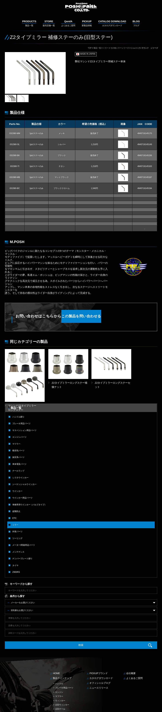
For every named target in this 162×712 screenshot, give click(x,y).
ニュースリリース (98, 662)
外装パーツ (17, 507)
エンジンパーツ (19, 413)
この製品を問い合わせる (106, 316)
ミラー (106, 48)
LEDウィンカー (62, 679)
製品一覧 (29, 23)
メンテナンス (18, 527)
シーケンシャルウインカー (24, 460)
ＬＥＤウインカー (20, 453)
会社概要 (131, 648)
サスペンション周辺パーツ (24, 407)
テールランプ (18, 447)
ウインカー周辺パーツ (22, 473)
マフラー (16, 420)
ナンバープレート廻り (22, 534)
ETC (14, 493)
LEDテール (60, 684)
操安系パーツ (18, 433)
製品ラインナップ (62, 653)
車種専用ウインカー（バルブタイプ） (29, 480)
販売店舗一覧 (49, 23)
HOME (56, 648)
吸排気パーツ (18, 427)
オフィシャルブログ (100, 657)
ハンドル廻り (18, 393)
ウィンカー (60, 675)
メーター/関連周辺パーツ (23, 520)
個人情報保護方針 (137, 707)
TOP (90, 48)
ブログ (136, 23)
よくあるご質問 (68, 23)
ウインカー (17, 467)
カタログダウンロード (112, 23)
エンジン (59, 667)
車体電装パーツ (19, 440)
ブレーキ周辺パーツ (21, 400)
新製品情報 (87, 23)
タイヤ (15, 540)
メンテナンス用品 (63, 688)
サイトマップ (153, 707)
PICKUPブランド (98, 648)
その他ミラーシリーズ (120, 48)
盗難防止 (16, 487)
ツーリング (17, 514)
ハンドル (59, 658)
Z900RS (16, 547)
